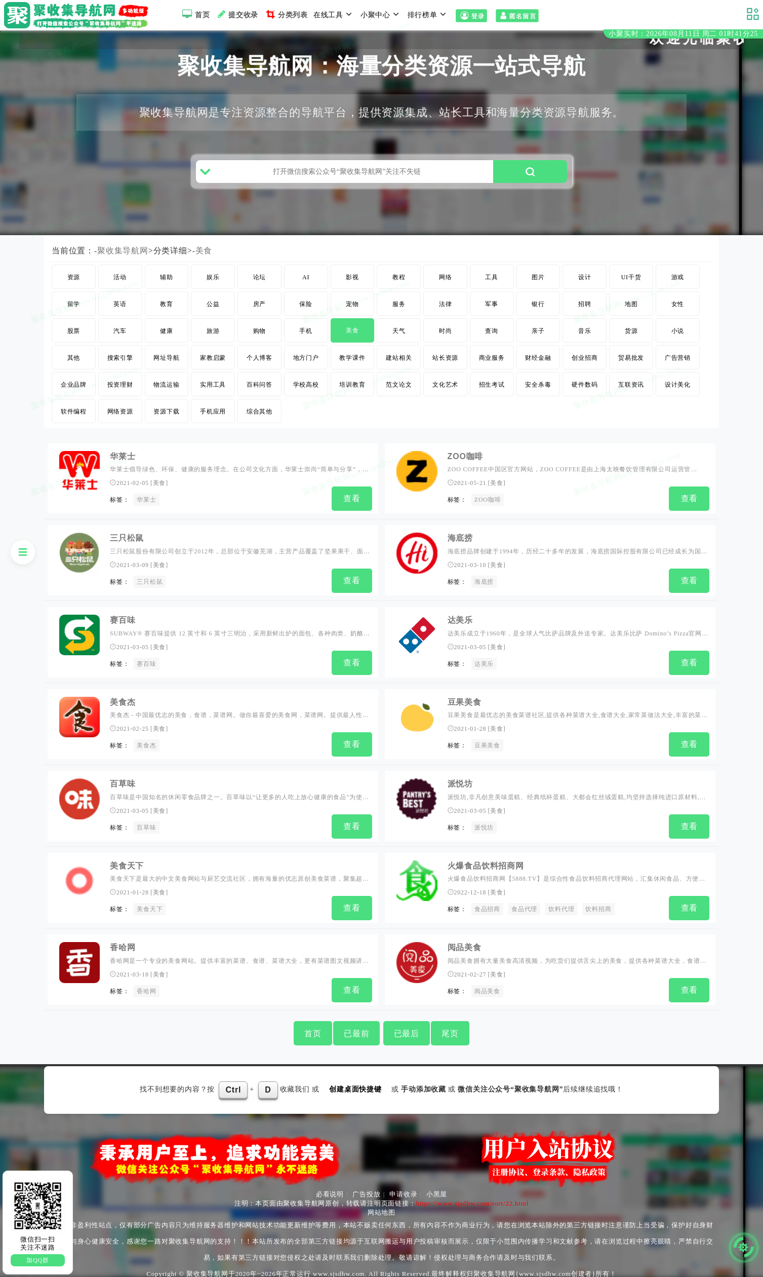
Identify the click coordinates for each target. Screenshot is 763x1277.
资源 (74, 285)
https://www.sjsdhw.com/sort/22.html (472, 1198)
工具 (491, 285)
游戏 (678, 285)
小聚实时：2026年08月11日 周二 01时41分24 (683, 35)
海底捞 (460, 544)
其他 (74, 365)
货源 (631, 339)
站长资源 (445, 365)
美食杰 (146, 748)
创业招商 (584, 365)
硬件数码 (584, 392)
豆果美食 (464, 704)
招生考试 (492, 392)
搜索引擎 (120, 365)
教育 (166, 312)
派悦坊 (460, 784)
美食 (204, 258)
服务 (399, 312)
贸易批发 (631, 365)
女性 (678, 312)
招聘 (584, 312)
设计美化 (678, 392)
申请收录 (403, 1189)
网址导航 (166, 365)
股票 (74, 339)
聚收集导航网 (122, 258)
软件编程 (74, 419)
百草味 (122, 784)
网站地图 (381, 1207)
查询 (491, 339)
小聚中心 (381, 14)
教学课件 (352, 365)
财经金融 (538, 365)
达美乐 (460, 624)
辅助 (166, 285)
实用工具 (213, 392)
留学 (74, 312)
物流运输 (166, 392)
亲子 (538, 339)
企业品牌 (74, 392)
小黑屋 (436, 1189)
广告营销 (678, 365)
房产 (259, 312)
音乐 (584, 339)
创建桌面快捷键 (355, 1084)
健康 (166, 339)
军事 (491, 312)
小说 (678, 339)
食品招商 (487, 908)
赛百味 (146, 667)
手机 (305, 339)
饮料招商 (598, 908)
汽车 (120, 339)
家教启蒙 (213, 365)
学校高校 (306, 392)
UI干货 (631, 285)
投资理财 (120, 392)
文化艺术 (445, 392)
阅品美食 (464, 944)
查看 (351, 506)
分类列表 (286, 14)
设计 (584, 285)
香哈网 (122, 944)
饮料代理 (561, 908)
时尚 (445, 339)
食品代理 (524, 908)
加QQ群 (37, 1260)
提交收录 (236, 14)
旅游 (213, 339)
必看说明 (330, 1189)
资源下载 (166, 419)
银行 (538, 312)
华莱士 (122, 464)
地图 (631, 312)
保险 (305, 312)
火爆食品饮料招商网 (486, 864)
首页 (195, 14)
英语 (120, 312)
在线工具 (334, 14)
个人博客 (259, 365)
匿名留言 (517, 16)
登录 (471, 16)
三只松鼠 (150, 587)
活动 (120, 285)
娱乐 (213, 285)
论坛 (259, 285)
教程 (399, 285)
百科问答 (259, 392)
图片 (538, 285)
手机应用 (213, 419)
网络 (445, 285)
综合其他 (259, 419)
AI (305, 285)
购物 (259, 339)
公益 (213, 312)
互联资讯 (631, 392)
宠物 (352, 312)
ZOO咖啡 (466, 464)
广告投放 (366, 1189)
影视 (352, 285)
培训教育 (352, 392)
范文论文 (399, 392)
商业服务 (492, 365)
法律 (445, 312)
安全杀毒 (538, 392)
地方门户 (306, 365)
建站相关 (399, 365)
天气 (399, 339)
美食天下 (127, 864)
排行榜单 (428, 14)
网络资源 (120, 419)
